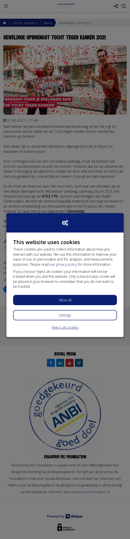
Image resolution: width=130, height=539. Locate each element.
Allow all (65, 299)
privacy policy (66, 264)
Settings (65, 315)
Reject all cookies (65, 327)
